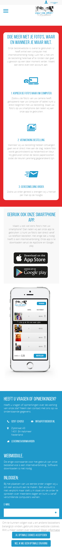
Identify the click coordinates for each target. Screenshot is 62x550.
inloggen (54, 2)
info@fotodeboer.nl (43, 421)
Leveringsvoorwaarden (20, 441)
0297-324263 (15, 421)
